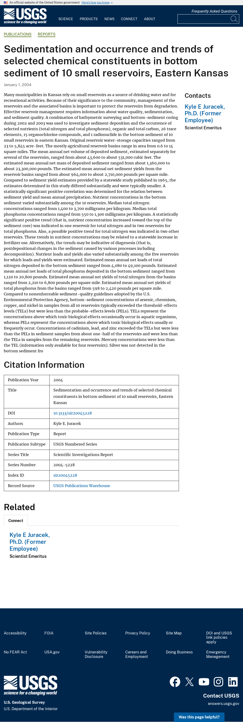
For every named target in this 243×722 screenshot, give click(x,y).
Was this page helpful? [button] (199, 717)
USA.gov (52, 652)
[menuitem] (65, 16)
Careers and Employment (136, 654)
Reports (47, 34)
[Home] (25, 23)
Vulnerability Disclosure (96, 654)
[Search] (234, 19)
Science (65, 19)
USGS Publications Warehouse (81, 486)
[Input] (208, 19)
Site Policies (96, 633)
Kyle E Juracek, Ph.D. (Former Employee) (29, 541)
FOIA (48, 633)
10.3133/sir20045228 (72, 413)
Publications (18, 34)
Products (89, 19)
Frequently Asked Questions (214, 11)
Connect (129, 19)
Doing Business (179, 652)
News (109, 19)
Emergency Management (217, 654)
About (149, 19)
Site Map (174, 633)
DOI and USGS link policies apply (219, 637)
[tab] (16, 520)
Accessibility (15, 633)
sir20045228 (65, 475)
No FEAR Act (15, 652)
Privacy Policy (137, 633)
